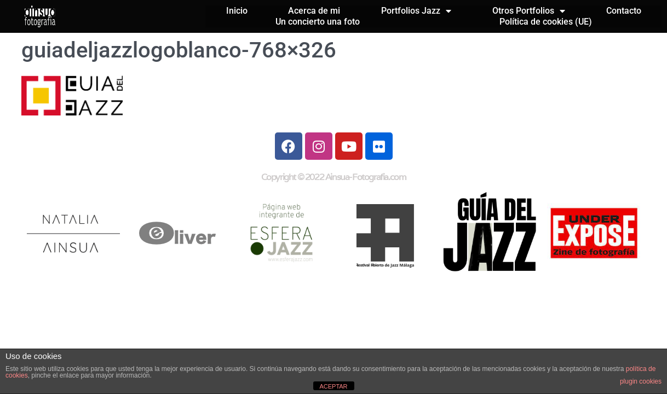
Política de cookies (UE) (545, 21)
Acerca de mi (314, 10)
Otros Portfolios (528, 10)
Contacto (623, 10)
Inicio (237, 10)
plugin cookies (641, 381)
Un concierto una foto (317, 21)
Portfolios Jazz (416, 10)
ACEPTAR (333, 386)
